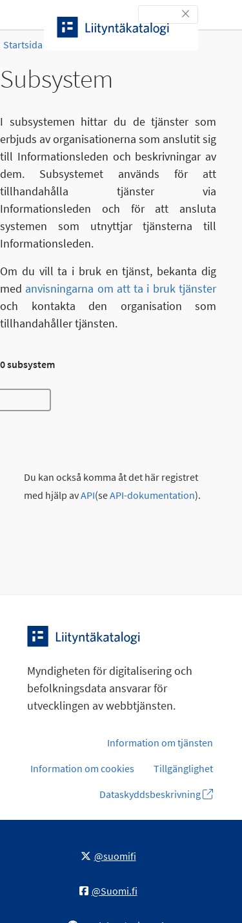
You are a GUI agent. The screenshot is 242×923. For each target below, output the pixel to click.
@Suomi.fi (108, 890)
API (88, 495)
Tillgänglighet (183, 768)
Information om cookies (82, 768)
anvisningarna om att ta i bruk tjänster (120, 288)
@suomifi (108, 856)
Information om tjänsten (160, 742)
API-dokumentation (152, 495)
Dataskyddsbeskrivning (156, 794)
